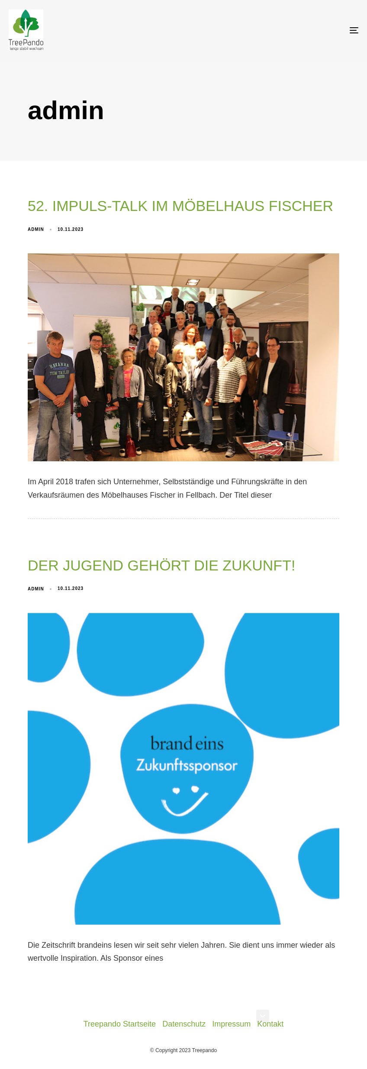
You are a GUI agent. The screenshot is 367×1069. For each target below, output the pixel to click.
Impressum (231, 1024)
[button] (262, 1016)
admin (36, 229)
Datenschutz (184, 1024)
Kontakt (270, 1024)
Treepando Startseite (120, 1024)
